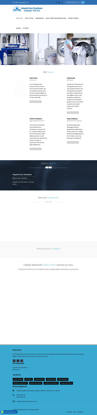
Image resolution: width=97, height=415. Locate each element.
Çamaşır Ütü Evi (39, 379)
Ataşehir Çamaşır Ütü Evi (20, 383)
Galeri (74, 412)
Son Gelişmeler (18, 363)
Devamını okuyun (36, 102)
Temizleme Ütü (51, 379)
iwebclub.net (24, 410)
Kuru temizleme (18, 379)
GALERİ (18, 28)
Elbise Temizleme (62, 379)
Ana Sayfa (19, 18)
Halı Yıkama (28, 379)
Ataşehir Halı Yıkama (66, 383)
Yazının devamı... (17, 187)
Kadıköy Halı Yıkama (35, 383)
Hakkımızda (39, 18)
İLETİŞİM (25, 28)
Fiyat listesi (29, 18)
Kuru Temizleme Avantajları (56, 18)
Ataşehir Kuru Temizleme (22, 174)
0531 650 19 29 (24, 2)
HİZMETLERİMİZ (73, 18)
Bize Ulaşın (80, 412)
